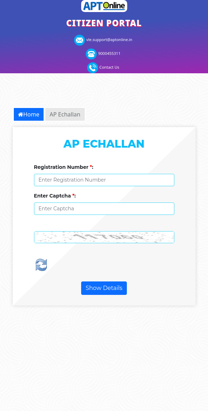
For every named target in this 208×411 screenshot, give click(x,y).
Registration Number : (64, 167)
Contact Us (103, 67)
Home (29, 114)
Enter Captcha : (55, 196)
